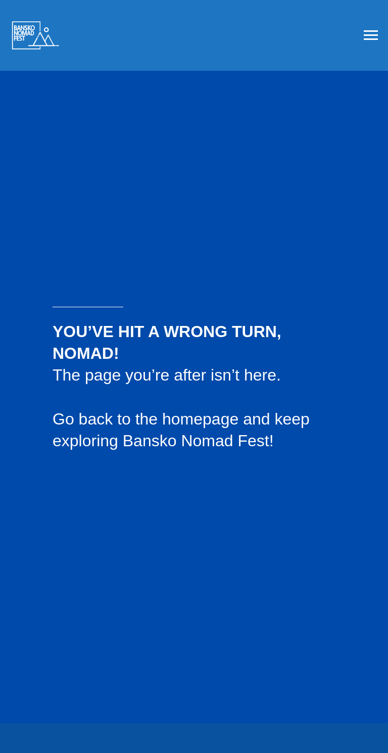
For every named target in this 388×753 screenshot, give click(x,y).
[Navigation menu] (371, 35)
